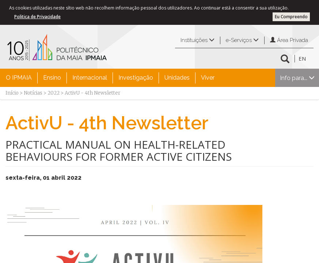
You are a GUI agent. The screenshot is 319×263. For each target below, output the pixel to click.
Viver (207, 77)
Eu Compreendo (291, 17)
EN (302, 58)
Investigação (135, 77)
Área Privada (289, 40)
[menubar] (110, 78)
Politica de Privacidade (37, 17)
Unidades (177, 77)
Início (12, 93)
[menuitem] (18, 78)
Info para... (297, 78)
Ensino (52, 77)
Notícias (33, 93)
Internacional (89, 77)
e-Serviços (242, 40)
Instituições (197, 40)
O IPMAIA (19, 77)
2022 (54, 93)
